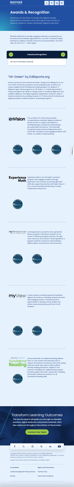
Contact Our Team (37, 432)
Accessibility (14, 467)
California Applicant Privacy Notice (22, 472)
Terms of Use (42, 472)
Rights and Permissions (46, 467)
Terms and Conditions (45, 476)
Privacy (12, 476)
